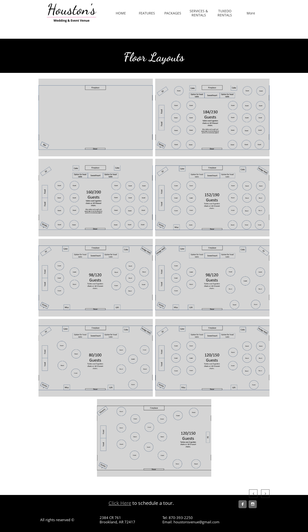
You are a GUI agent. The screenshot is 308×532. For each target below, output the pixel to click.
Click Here (120, 503)
